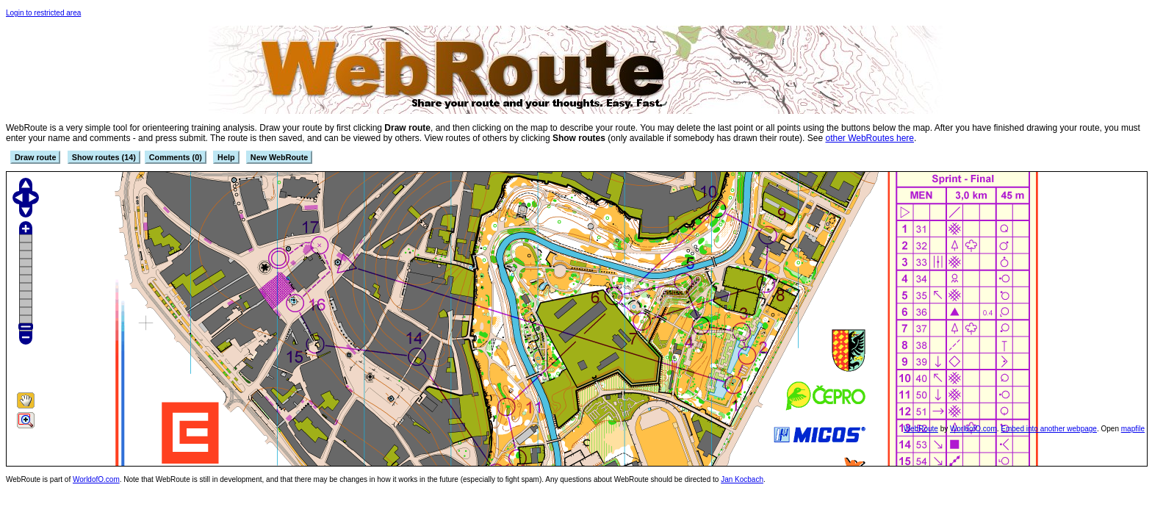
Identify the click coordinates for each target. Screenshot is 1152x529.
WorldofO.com (973, 429)
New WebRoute (279, 157)
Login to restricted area (43, 13)
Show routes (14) (104, 157)
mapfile (1133, 429)
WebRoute (921, 429)
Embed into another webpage (1049, 429)
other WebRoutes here (869, 138)
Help (225, 157)
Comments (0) (175, 157)
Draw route (35, 157)
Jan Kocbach (742, 479)
